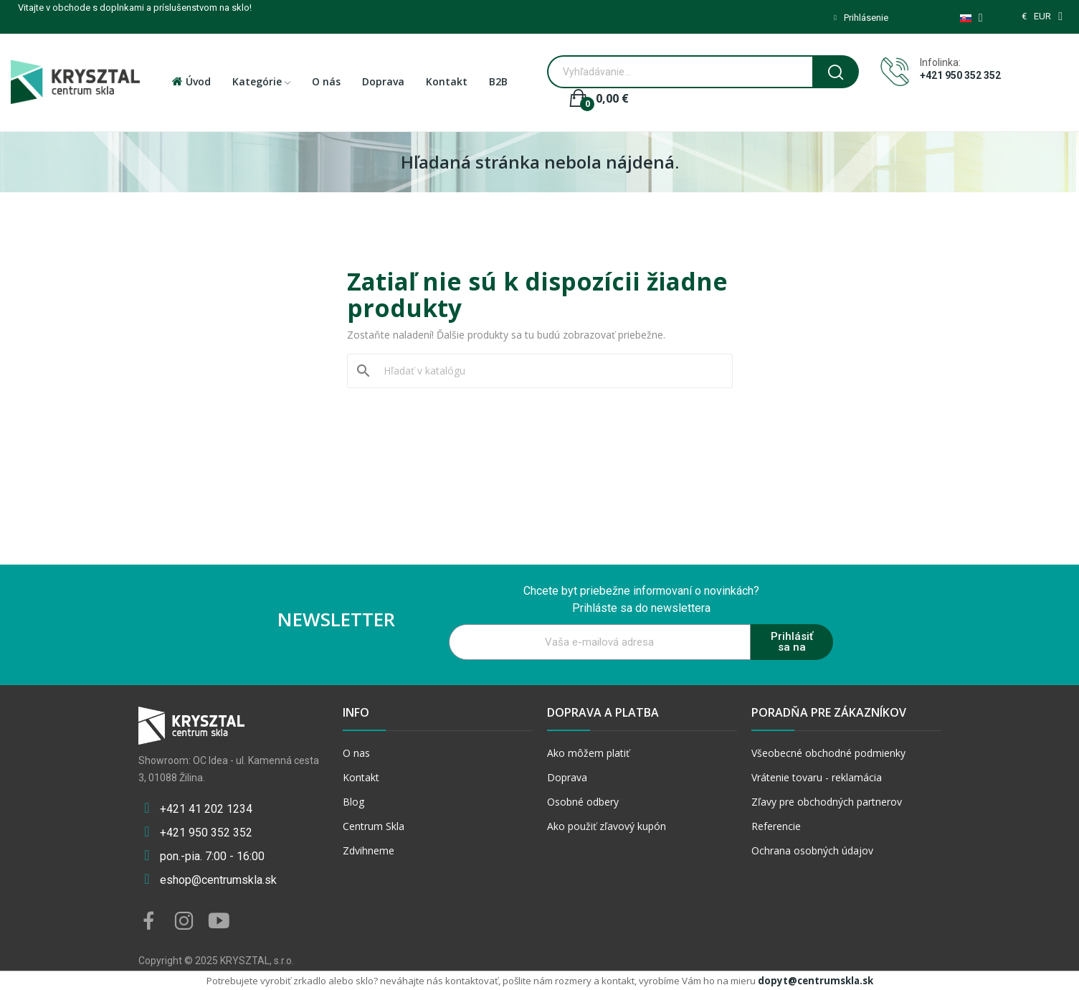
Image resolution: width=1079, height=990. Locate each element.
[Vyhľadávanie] (548, 371)
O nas (356, 753)
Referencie (776, 826)
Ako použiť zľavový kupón (606, 826)
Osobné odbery (583, 801)
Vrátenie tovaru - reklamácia (816, 777)
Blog (353, 801)
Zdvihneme (368, 850)
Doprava (567, 777)
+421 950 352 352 (960, 75)
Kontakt (361, 777)
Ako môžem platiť (588, 753)
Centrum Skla (373, 826)
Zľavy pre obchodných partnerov (826, 801)
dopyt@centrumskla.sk (815, 980)
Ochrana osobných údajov (812, 850)
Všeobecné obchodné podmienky (828, 753)
